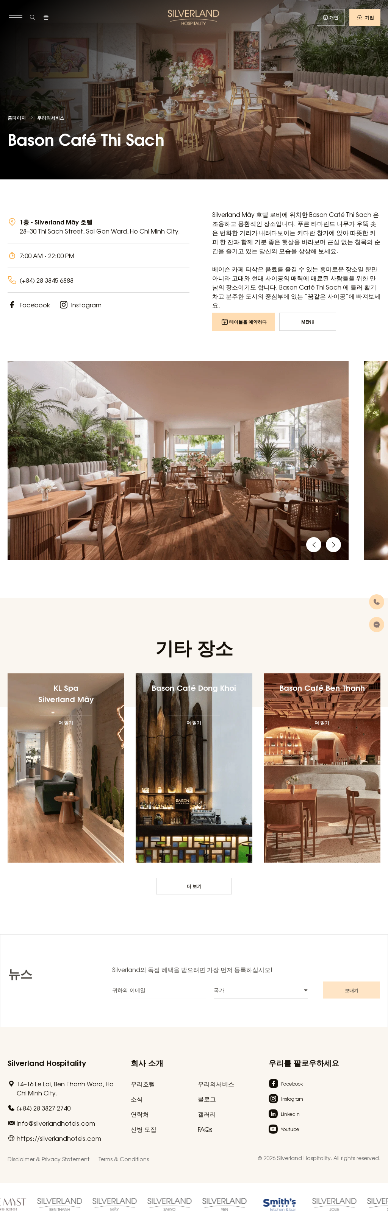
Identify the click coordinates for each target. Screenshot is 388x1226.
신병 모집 (143, 1129)
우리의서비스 (50, 117)
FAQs (205, 1129)
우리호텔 (143, 1083)
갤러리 (207, 1114)
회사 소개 (147, 1062)
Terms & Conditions (124, 1159)
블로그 (207, 1098)
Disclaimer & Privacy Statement (48, 1159)
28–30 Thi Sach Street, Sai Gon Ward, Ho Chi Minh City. (100, 230)
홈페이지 (17, 117)
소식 (137, 1098)
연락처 (140, 1114)
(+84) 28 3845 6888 (47, 280)
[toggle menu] (15, 17)
